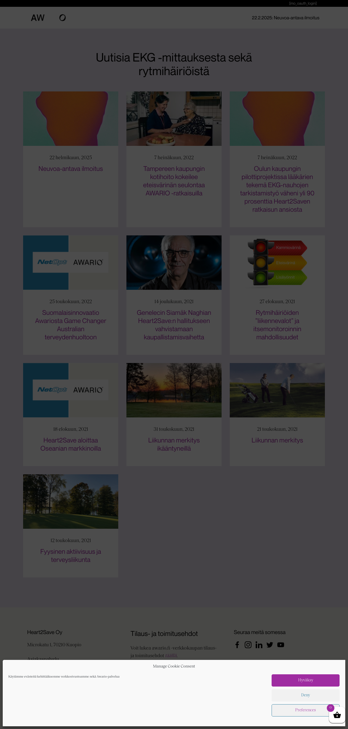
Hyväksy (305, 722)
